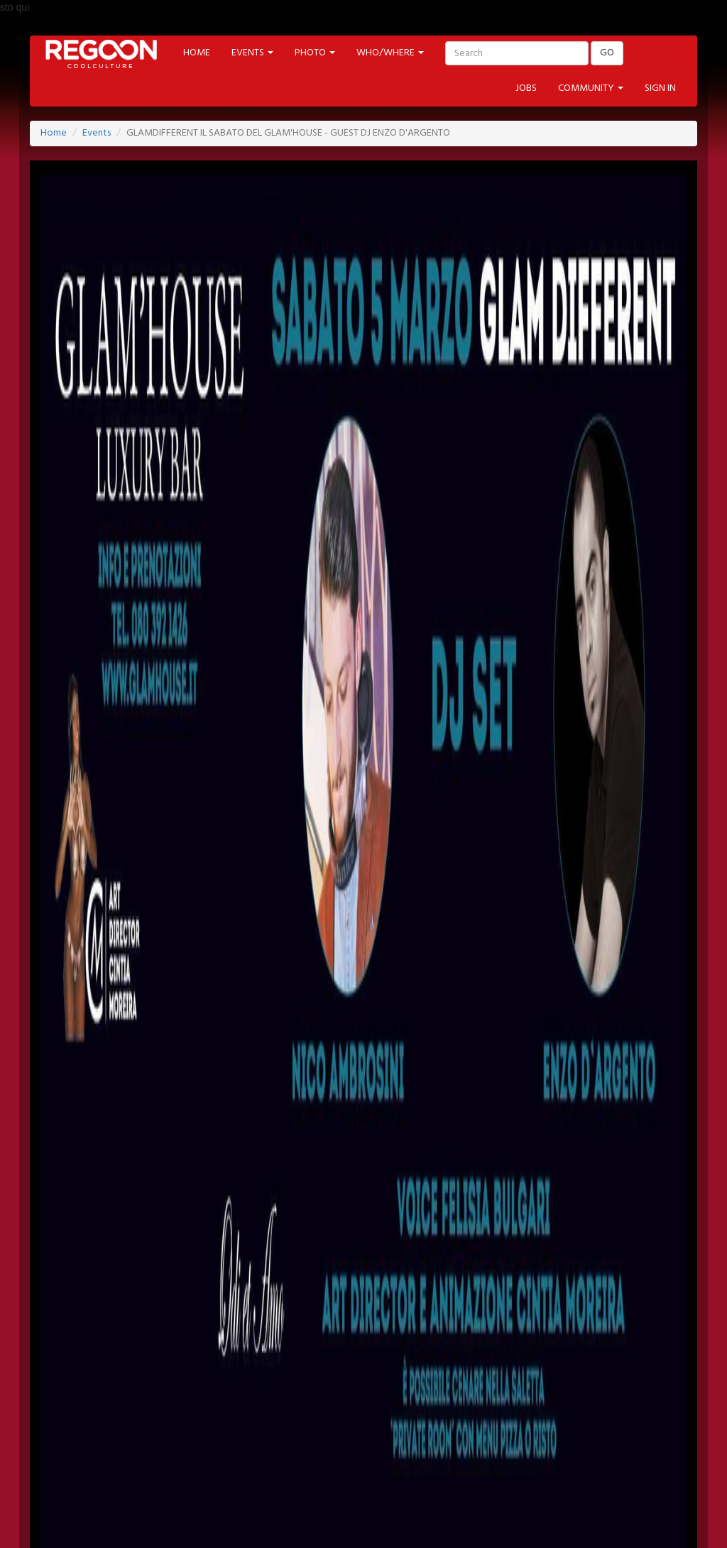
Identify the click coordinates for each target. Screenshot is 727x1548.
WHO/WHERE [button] (390, 53)
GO (607, 53)
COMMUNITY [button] (590, 88)
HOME (196, 53)
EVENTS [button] (252, 53)
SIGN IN (660, 88)
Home (53, 133)
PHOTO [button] (315, 53)
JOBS (526, 88)
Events (96, 133)
